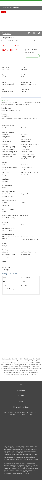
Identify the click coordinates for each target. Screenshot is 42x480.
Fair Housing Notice (26, 414)
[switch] (29, 33)
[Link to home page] (3, 3)
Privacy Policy (21, 412)
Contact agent (7, 33)
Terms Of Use (8, 412)
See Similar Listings (32, 56)
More (39, 3)
